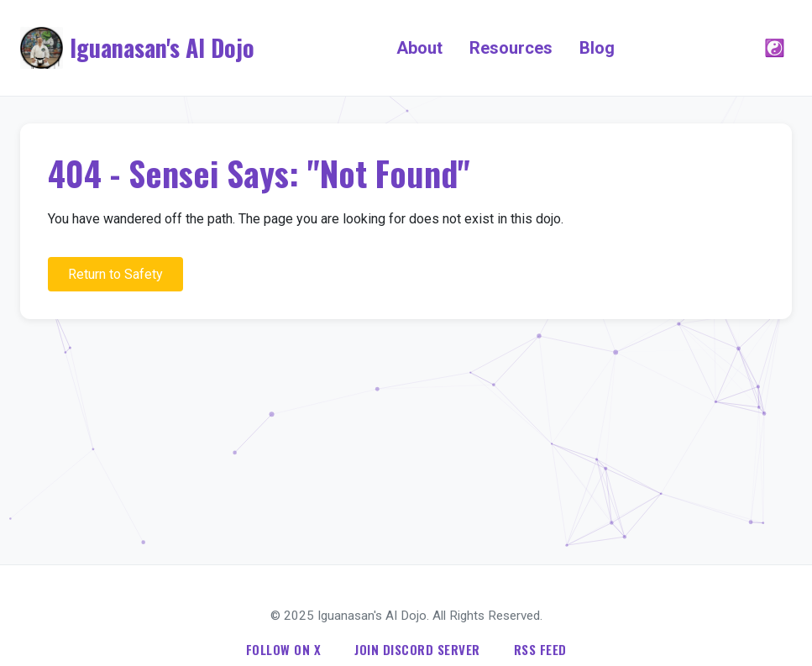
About (419, 48)
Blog (597, 48)
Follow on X (284, 649)
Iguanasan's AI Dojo (162, 47)
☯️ (774, 48)
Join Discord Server (417, 649)
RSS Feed (540, 649)
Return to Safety (115, 274)
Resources (511, 48)
